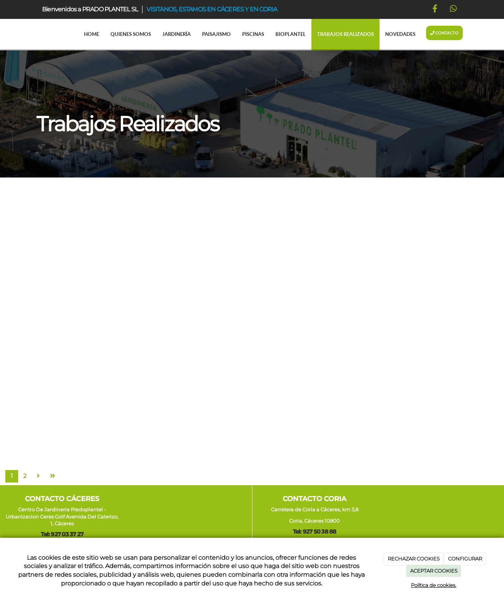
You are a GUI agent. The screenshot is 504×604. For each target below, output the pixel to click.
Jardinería (176, 34)
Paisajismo (216, 34)
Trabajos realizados (345, 34)
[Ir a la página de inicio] (29, 34)
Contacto (444, 32)
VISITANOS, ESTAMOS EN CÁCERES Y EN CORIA (211, 9)
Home (91, 34)
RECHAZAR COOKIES (414, 559)
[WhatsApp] (453, 9)
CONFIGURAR (465, 559)
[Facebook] (435, 9)
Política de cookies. (433, 585)
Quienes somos (130, 34)
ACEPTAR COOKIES (433, 571)
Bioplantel (290, 34)
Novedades (400, 34)
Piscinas (253, 34)
